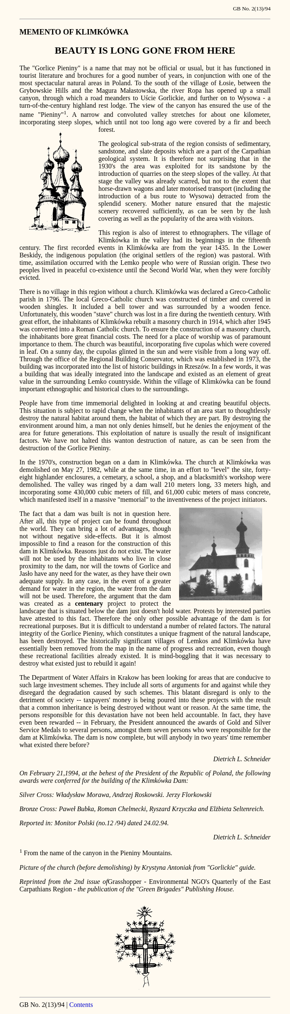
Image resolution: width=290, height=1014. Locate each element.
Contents (81, 1004)
